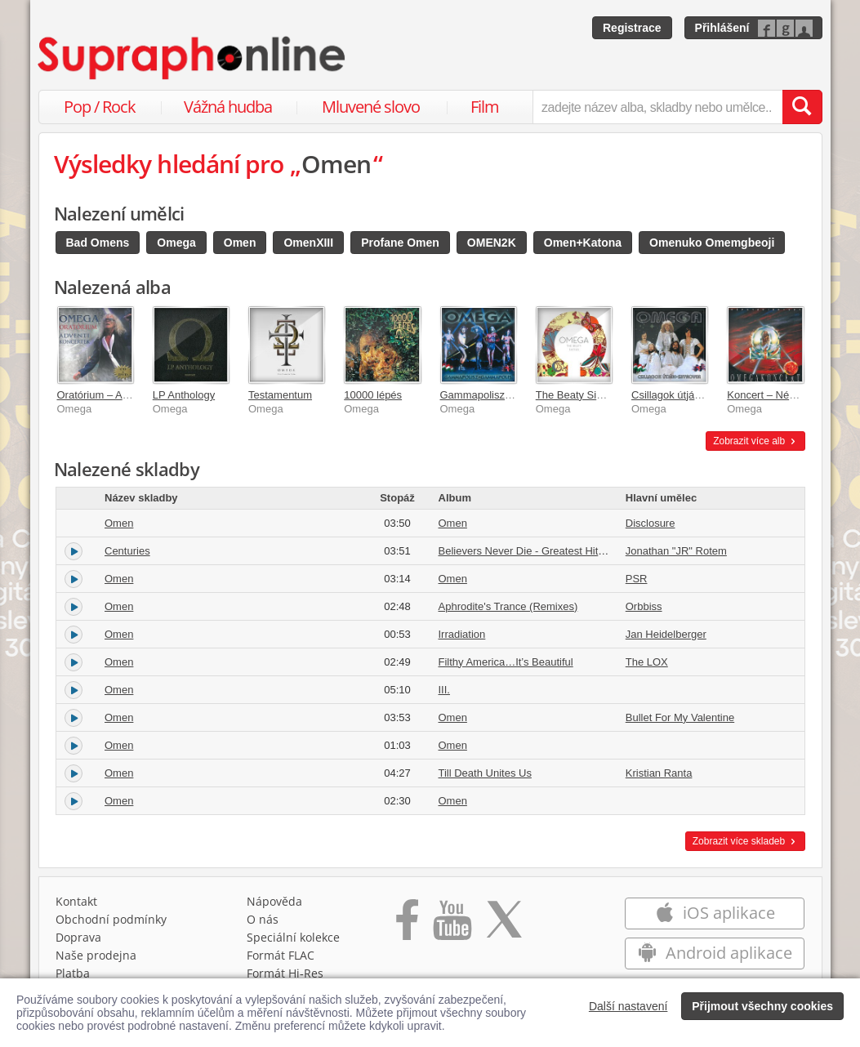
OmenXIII (308, 242)
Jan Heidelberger (666, 634)
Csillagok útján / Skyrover (691, 395)
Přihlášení (722, 27)
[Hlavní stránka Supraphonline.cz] (192, 58)
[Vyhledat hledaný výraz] (802, 107)
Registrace (632, 27)
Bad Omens (98, 242)
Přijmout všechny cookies (762, 1006)
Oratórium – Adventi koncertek (128, 395)
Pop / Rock (100, 107)
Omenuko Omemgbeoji (711, 242)
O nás (262, 919)
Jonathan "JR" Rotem (676, 551)
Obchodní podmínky (111, 919)
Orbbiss (644, 606)
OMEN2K (491, 242)
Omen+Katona (583, 242)
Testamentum (280, 395)
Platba (73, 973)
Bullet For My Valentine (680, 717)
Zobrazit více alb (755, 441)
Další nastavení (628, 1006)
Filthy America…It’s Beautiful (506, 662)
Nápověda (274, 901)
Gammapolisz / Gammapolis (506, 395)
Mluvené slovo (371, 107)
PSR (637, 579)
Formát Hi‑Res (285, 973)
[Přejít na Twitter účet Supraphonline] (503, 925)
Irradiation (462, 634)
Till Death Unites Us (485, 773)
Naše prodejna (96, 955)
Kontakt (76, 901)
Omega (176, 242)
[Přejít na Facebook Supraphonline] (407, 925)
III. (444, 690)
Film (484, 107)
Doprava (78, 937)
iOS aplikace (715, 913)
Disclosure (650, 523)
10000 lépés (373, 395)
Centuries (127, 551)
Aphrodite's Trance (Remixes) (508, 606)
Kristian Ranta (659, 773)
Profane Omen (400, 242)
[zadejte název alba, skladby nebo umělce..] (657, 107)
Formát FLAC (280, 955)
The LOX (647, 662)
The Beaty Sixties (577, 395)
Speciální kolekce (293, 937)
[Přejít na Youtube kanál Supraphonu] (451, 925)
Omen (240, 242)
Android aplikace (715, 953)
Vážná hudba (228, 107)
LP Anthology (184, 395)
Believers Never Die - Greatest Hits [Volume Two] (555, 551)
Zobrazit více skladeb (745, 841)
